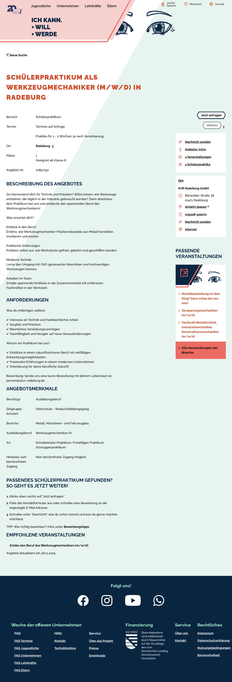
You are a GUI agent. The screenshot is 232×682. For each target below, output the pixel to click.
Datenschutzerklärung (213, 640)
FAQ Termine (23, 641)
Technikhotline (65, 648)
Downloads (97, 655)
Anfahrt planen (197, 207)
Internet (191, 229)
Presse (94, 648)
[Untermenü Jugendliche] (41, 6)
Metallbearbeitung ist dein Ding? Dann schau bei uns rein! (201, 298)
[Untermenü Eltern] (112, 6)
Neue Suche (18, 55)
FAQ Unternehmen (27, 655)
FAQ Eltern (22, 670)
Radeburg (43, 146)
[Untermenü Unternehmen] (68, 6)
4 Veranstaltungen (198, 157)
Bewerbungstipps (76, 526)
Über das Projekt (101, 641)
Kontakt (60, 641)
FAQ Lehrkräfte (25, 663)
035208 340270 (196, 214)
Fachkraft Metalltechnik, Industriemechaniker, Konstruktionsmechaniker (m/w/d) (200, 329)
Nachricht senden (198, 142)
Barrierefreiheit (208, 655)
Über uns (181, 633)
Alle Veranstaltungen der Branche (200, 350)
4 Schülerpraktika (197, 164)
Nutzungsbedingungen (214, 648)
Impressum (205, 633)
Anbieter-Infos (195, 149)
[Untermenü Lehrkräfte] (93, 6)
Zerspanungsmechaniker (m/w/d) (200, 313)
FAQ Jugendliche (26, 648)
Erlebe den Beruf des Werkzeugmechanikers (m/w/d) (49, 545)
